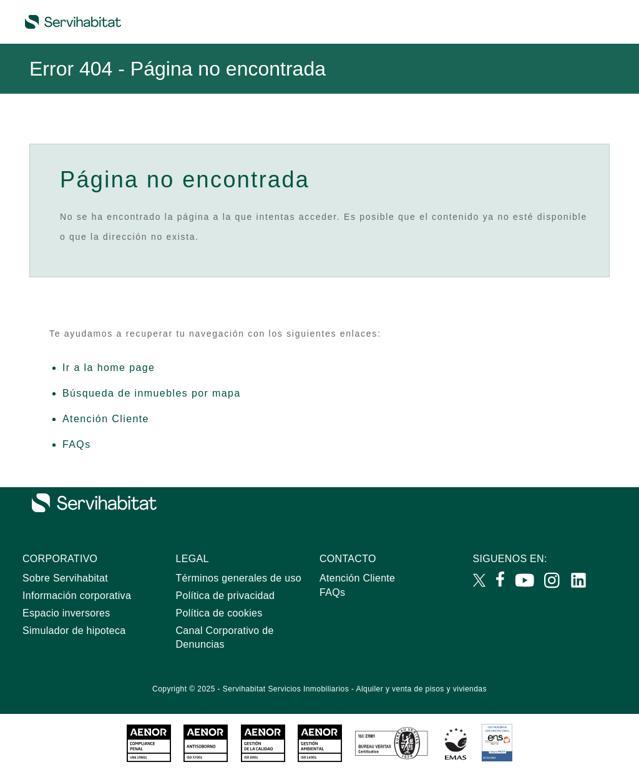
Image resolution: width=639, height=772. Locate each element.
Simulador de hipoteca (74, 630)
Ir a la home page (108, 367)
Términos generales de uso (238, 578)
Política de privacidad (225, 595)
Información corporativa (76, 595)
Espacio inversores (66, 613)
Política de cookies (219, 613)
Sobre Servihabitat (65, 578)
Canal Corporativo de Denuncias (225, 637)
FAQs (76, 444)
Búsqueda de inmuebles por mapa (151, 393)
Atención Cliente (105, 418)
